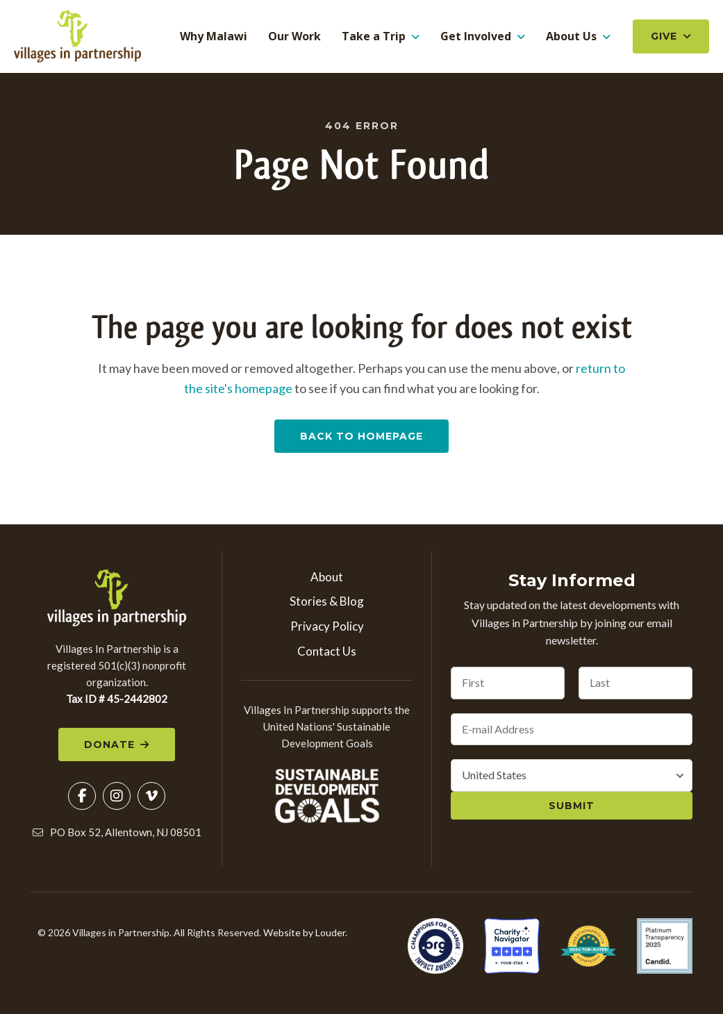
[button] (82, 798)
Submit (572, 807)
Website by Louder (304, 934)
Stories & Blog (327, 603)
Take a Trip (374, 37)
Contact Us (326, 653)
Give (664, 37)
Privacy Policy (327, 628)
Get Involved (475, 37)
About (326, 579)
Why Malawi (213, 37)
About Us (571, 37)
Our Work (294, 37)
